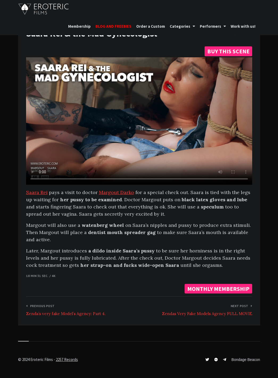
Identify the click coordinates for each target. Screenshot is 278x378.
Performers (210, 26)
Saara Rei (37, 192)
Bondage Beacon (245, 359)
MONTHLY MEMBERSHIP (218, 288)
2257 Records (67, 359)
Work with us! (243, 26)
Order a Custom (150, 26)
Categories (180, 26)
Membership (79, 26)
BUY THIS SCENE (228, 51)
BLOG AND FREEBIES (113, 26)
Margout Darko (116, 192)
